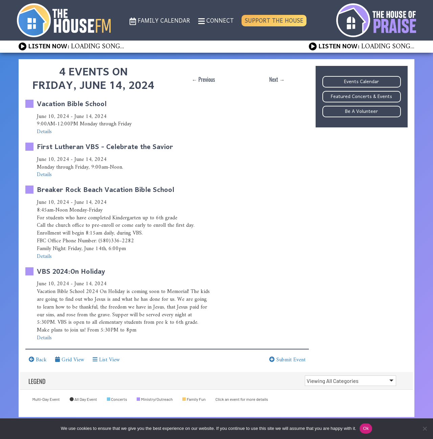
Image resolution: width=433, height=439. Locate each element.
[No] (424, 428)
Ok (366, 428)
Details (44, 132)
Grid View (69, 360)
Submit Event (287, 360)
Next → (277, 79)
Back (38, 360)
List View (106, 360)
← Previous (203, 79)
